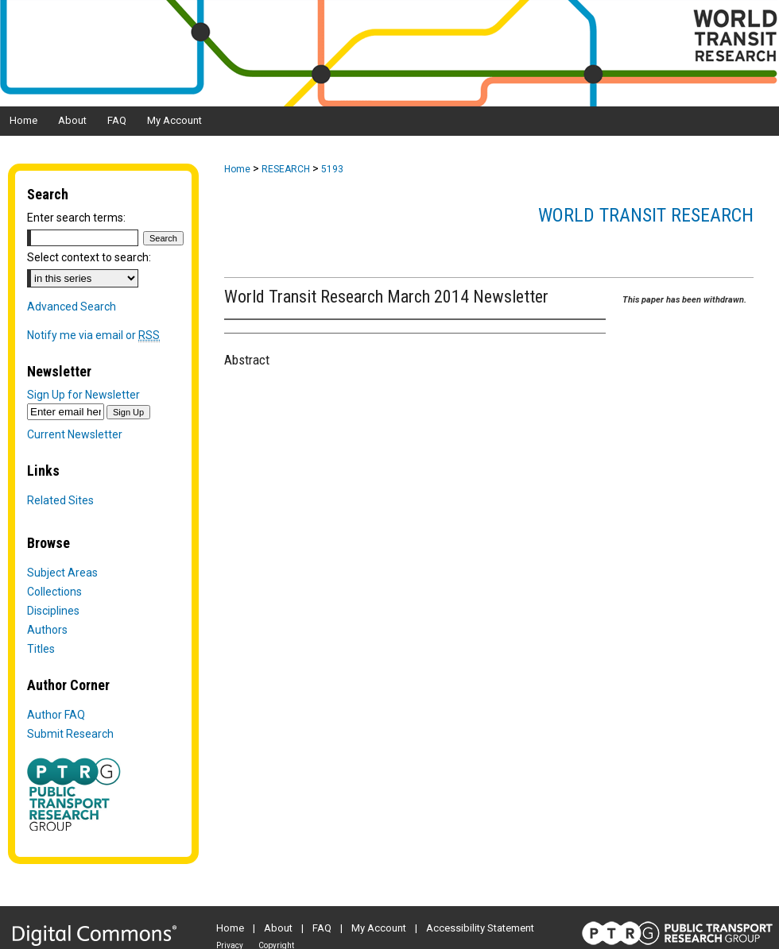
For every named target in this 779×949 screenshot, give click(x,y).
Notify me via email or (93, 335)
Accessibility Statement (480, 928)
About (278, 928)
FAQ (321, 928)
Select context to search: (89, 257)
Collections (54, 591)
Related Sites (60, 500)
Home (237, 169)
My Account (378, 928)
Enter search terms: (76, 217)
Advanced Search (71, 306)
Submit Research (70, 733)
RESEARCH (286, 169)
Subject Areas (62, 572)
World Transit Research (646, 215)
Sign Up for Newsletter (83, 394)
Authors (47, 629)
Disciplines (53, 610)
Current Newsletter (74, 434)
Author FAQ (56, 714)
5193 (332, 169)
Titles (41, 648)
